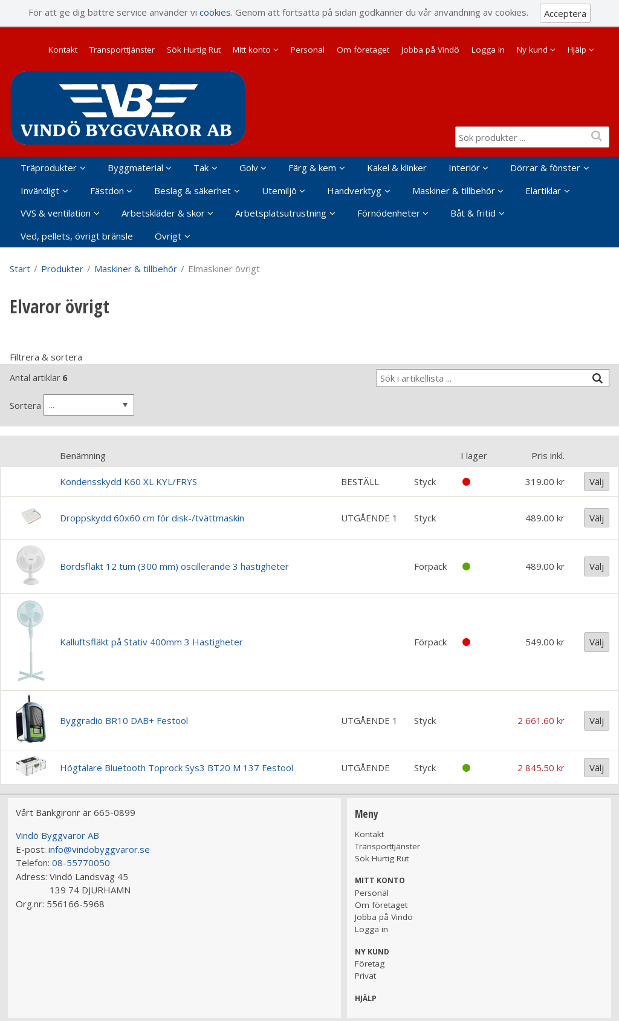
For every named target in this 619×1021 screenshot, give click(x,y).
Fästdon (107, 190)
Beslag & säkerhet (192, 190)
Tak (201, 167)
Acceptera (565, 13)
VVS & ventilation (56, 213)
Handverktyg (354, 190)
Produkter (62, 269)
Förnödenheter (388, 213)
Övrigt (168, 236)
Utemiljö (279, 190)
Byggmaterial (135, 167)
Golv (248, 167)
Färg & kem (312, 167)
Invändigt (40, 190)
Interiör (464, 167)
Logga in (488, 49)
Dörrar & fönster (545, 167)
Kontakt (62, 49)
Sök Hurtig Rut (194, 49)
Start (20, 269)
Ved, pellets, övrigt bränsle (77, 236)
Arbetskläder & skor (163, 213)
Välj (596, 481)
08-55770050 (81, 862)
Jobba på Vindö (430, 49)
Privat (365, 975)
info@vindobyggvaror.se (99, 849)
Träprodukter (49, 167)
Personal (308, 49)
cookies (215, 12)
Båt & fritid (473, 213)
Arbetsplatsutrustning (280, 213)
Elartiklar (543, 190)
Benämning (83, 455)
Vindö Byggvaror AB (57, 835)
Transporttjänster (122, 49)
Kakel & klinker (397, 167)
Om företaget (363, 49)
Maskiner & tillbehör (453, 190)
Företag (369, 963)
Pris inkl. (548, 455)
